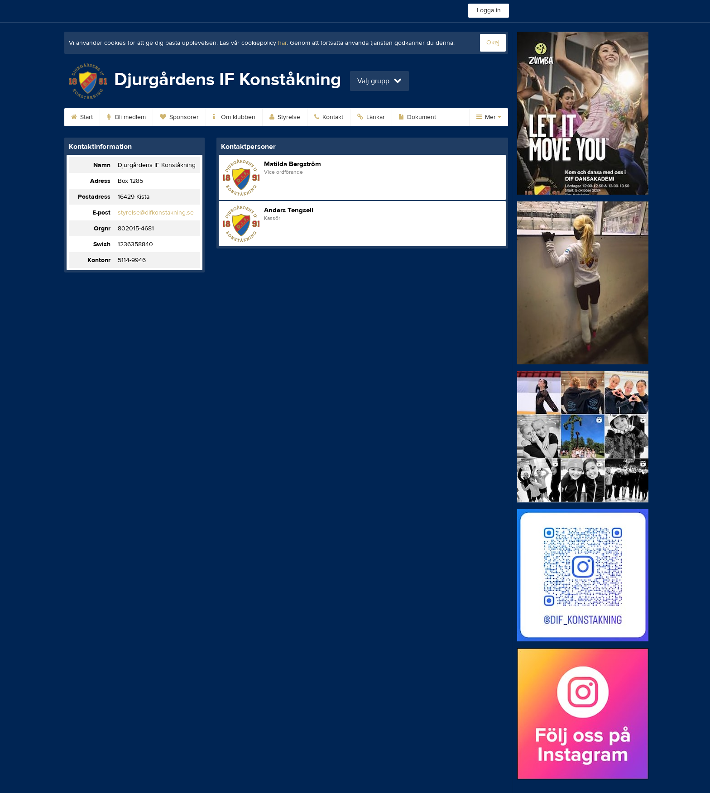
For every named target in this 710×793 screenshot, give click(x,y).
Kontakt (328, 117)
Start (82, 117)
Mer (488, 117)
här (282, 43)
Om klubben (234, 117)
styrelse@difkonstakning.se (156, 213)
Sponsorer (179, 117)
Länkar (371, 117)
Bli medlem (126, 117)
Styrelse (284, 117)
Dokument (417, 117)
